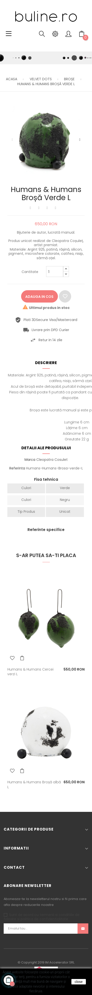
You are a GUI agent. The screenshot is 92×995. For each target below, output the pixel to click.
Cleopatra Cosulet (52, 459)
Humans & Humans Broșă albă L (34, 784)
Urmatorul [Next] (80, 140)
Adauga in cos (39, 296)
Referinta (17, 468)
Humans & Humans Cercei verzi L (30, 672)
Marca (30, 460)
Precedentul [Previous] (12, 140)
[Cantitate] (54, 271)
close (79, 982)
